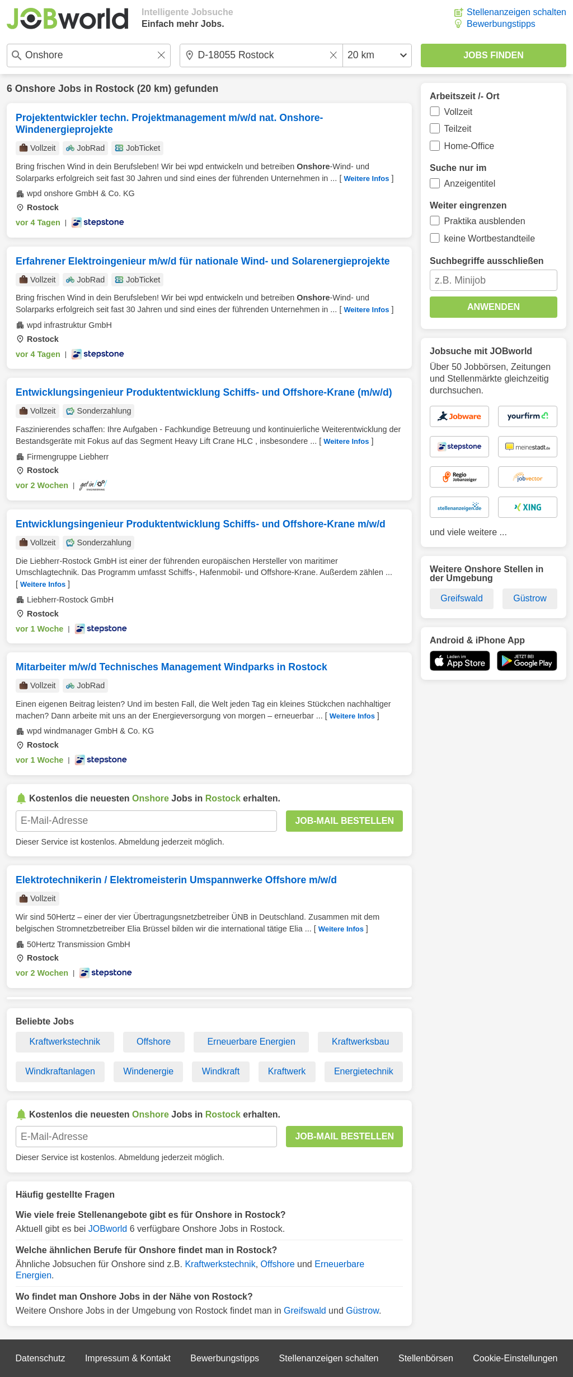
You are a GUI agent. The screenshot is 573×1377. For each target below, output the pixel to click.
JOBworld (107, 1229)
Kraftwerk (287, 1071)
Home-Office (469, 146)
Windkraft (221, 1071)
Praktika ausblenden (484, 221)
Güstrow (362, 1310)
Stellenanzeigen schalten (516, 12)
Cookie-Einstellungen (515, 1358)
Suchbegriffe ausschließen (487, 261)
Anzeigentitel (470, 183)
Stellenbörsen (425, 1358)
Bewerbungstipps (501, 24)
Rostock (114, 88)
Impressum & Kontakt (128, 1358)
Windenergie (148, 1071)
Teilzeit (458, 128)
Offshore (154, 1041)
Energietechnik (363, 1071)
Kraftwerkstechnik (65, 1041)
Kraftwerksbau (360, 1041)
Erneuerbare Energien (251, 1041)
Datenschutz (40, 1358)
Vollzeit (458, 112)
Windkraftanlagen (60, 1071)
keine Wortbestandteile (489, 238)
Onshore (35, 88)
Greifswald (305, 1310)
